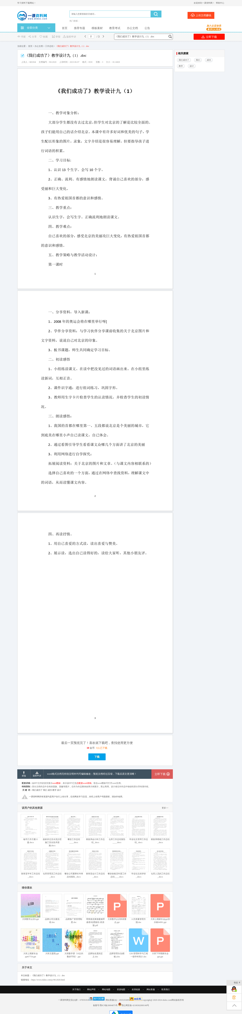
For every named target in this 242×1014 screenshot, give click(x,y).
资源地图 (121, 989)
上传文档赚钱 (201, 15)
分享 (32, 36)
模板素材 (97, 28)
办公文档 (132, 28)
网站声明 (91, 989)
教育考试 (114, 28)
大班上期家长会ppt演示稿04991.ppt (160, 908)
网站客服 (151, 989)
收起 (237, 982)
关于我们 (76, 989)
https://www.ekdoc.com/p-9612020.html (48, 980)
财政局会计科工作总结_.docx (95, 829)
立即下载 (209, 36)
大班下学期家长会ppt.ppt (160, 943)
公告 (147, 28)
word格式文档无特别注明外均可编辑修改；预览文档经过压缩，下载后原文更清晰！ (92, 774)
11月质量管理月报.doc (138, 908)
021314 (33, 62)
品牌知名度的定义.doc (95, 943)
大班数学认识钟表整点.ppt (117, 908)
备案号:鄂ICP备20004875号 (105, 1005)
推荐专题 (79, 28)
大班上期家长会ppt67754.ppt (30, 943)
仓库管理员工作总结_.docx (52, 863)
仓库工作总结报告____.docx (117, 829)
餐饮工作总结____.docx (73, 829)
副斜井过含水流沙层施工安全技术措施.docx (52, 830)
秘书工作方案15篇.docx (30, 829)
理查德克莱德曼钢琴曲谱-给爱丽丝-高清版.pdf (95, 910)
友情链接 (136, 989)
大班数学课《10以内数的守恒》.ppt (73, 943)
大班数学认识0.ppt (30, 907)
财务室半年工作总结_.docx (30, 863)
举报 (56, 36)
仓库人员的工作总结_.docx (160, 863)
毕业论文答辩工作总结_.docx (138, 829)
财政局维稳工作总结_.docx (160, 829)
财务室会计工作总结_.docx (95, 863)
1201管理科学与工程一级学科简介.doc (138, 943)
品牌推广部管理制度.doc (73, 908)
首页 (64, 28)
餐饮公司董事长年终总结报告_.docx (73, 863)
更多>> (165, 808)
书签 (21, 36)
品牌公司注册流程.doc (52, 908)
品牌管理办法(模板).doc (117, 943)
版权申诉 (69, 36)
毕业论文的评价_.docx (138, 863)
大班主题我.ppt (52, 941)
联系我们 (165, 989)
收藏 (43, 36)
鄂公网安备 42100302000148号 (135, 1005)
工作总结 (49, 46)
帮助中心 (220, 3)
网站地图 (106, 989)
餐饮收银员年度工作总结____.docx (117, 863)
